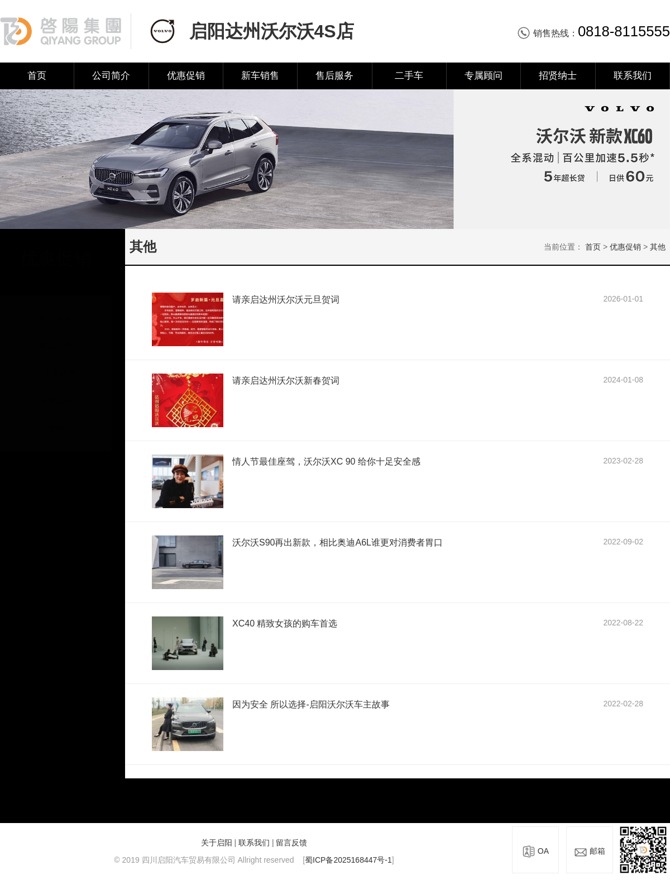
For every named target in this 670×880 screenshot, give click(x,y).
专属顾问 (483, 75)
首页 (36, 75)
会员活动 (56, 390)
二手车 (409, 75)
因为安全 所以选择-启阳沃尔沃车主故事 (311, 704)
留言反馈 (291, 842)
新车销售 (260, 75)
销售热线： (593, 33)
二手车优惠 (56, 362)
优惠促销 (186, 75)
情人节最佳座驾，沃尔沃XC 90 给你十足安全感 (326, 461)
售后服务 (334, 75)
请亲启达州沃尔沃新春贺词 (285, 380)
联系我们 (633, 75)
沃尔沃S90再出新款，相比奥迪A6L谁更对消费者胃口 (337, 542)
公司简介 (111, 75)
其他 (55, 418)
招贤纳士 (558, 75)
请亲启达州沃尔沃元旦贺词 (285, 299)
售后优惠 (56, 335)
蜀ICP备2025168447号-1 (348, 859)
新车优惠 (56, 307)
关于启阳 (216, 842)
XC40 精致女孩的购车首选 (284, 623)
